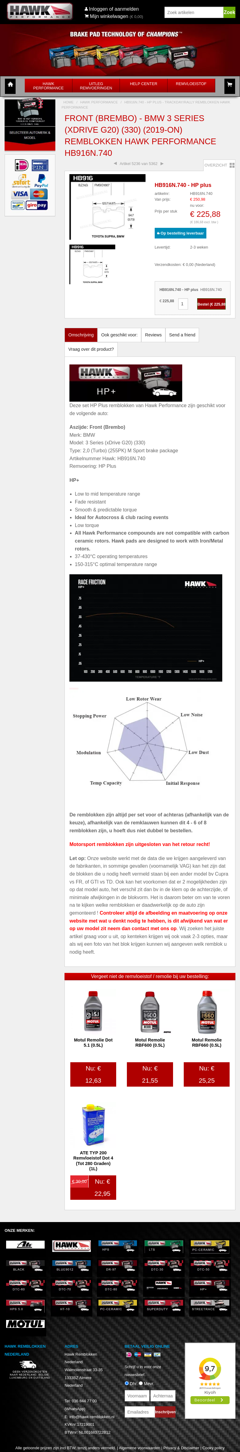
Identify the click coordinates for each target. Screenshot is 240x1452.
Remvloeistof (191, 83)
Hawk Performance (48, 85)
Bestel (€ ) (212, 304)
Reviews (153, 334)
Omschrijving (81, 334)
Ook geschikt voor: (119, 334)
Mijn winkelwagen (106, 16)
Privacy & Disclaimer (181, 1448)
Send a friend (182, 334)
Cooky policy (213, 1448)
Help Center (143, 83)
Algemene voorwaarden (139, 1448)
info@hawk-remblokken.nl (91, 1416)
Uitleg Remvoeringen (96, 85)
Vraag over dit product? (91, 349)
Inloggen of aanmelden (114, 9)
